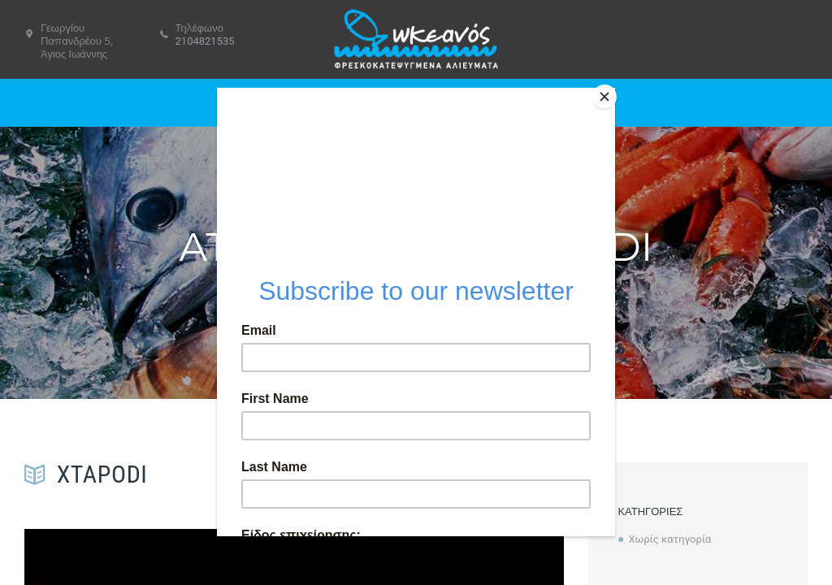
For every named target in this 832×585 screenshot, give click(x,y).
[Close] (611, 92)
